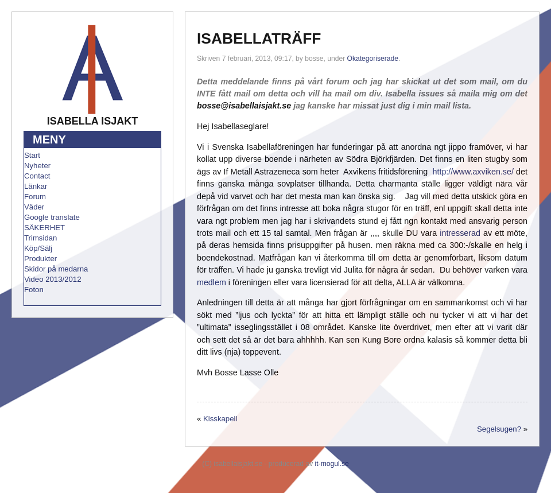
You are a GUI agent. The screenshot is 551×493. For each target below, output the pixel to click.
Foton (34, 289)
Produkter (40, 258)
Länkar (35, 186)
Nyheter (37, 165)
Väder (34, 207)
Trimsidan (40, 238)
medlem (211, 282)
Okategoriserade (372, 59)
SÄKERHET (44, 227)
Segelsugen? (499, 429)
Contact (37, 176)
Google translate (52, 217)
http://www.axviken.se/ (473, 171)
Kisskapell (220, 418)
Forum (35, 196)
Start (32, 155)
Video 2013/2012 (53, 279)
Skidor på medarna (56, 269)
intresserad (460, 233)
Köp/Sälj (38, 248)
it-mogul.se (332, 464)
